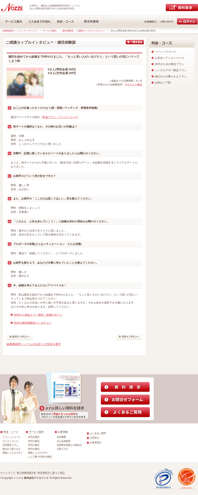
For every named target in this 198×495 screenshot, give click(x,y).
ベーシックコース (11, 437)
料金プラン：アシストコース (60, 117)
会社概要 (61, 437)
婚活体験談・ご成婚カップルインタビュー (83, 30)
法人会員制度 (63, 441)
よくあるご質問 (98, 433)
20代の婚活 (34, 437)
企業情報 (63, 431)
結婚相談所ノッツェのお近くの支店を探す (34, 344)
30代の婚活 (34, 441)
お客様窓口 (95, 442)
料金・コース (10, 431)
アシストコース (10, 441)
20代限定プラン (10, 445)
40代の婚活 (34, 445)
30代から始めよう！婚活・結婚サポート (38, 314)
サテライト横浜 (133, 84)
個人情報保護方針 (26, 472)
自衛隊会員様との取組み (69, 445)
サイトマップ (7, 472)
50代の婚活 (34, 448)
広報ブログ (62, 448)
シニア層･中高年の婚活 (40, 456)
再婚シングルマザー (12, 452)
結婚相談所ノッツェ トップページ (19, 30)
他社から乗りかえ (11, 448)
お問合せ (94, 437)
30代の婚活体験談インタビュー (33, 322)
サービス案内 (49, 30)
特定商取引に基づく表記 (51, 472)
